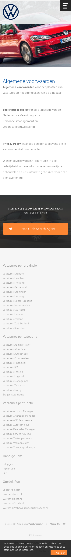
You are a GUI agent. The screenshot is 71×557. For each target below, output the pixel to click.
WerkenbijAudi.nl (12, 494)
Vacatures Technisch (14, 385)
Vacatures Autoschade (15, 353)
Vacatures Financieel (14, 362)
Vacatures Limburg (13, 296)
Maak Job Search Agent (38, 229)
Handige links (13, 456)
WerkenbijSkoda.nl (13, 503)
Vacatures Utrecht (13, 314)
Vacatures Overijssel (14, 309)
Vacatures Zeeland (13, 318)
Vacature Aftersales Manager (19, 415)
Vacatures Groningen (15, 291)
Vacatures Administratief (16, 344)
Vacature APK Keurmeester (18, 420)
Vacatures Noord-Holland (17, 305)
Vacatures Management (16, 380)
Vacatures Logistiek (13, 376)
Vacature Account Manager (18, 411)
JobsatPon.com (11, 489)
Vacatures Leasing (13, 371)
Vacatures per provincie (20, 265)
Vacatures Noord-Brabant (17, 300)
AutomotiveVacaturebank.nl (30, 523)
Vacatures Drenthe (13, 273)
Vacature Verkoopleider (16, 442)
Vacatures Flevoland (14, 278)
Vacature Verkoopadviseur (17, 438)
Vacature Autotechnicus (16, 424)
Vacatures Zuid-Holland (16, 323)
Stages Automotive (13, 394)
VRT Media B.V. (53, 523)
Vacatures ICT (10, 367)
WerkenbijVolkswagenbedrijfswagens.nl (25, 507)
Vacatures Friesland (14, 282)
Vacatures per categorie (20, 336)
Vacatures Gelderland (15, 287)
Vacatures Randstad (14, 328)
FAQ (5, 473)
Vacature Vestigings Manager (19, 447)
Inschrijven (9, 468)
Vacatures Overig (12, 389)
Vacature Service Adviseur (17, 433)
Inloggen (8, 464)
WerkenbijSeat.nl (12, 498)
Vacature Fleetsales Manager (19, 429)
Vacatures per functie (18, 403)
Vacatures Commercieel (16, 358)
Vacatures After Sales (15, 349)
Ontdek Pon (11, 481)
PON (64, 523)
